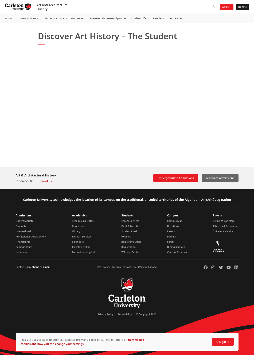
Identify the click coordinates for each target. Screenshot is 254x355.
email (46, 267)
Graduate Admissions (220, 178)
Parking (171, 236)
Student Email (129, 231)
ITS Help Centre (130, 252)
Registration (128, 247)
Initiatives (21, 252)
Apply (225, 7)
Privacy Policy (105, 314)
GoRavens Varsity (223, 231)
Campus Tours (24, 247)
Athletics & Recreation (225, 226)
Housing (126, 236)
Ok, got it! (222, 342)
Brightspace (79, 226)
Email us (46, 181)
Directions (173, 226)
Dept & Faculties (130, 226)
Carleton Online (81, 247)
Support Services (82, 236)
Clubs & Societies (177, 252)
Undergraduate (25, 221)
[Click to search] (214, 7)
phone (36, 267)
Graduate (21, 226)
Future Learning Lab (84, 252)
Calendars (78, 241)
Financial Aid (23, 241)
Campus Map (174, 221)
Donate (242, 7)
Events (171, 231)
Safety (170, 241)
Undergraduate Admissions (176, 178)
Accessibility (125, 314)
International (23, 231)
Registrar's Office (131, 241)
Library (76, 231)
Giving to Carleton (223, 221)
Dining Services (176, 247)
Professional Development (31, 236)
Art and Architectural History (53, 7)
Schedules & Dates (83, 221)
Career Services (130, 221)
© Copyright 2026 (146, 314)
